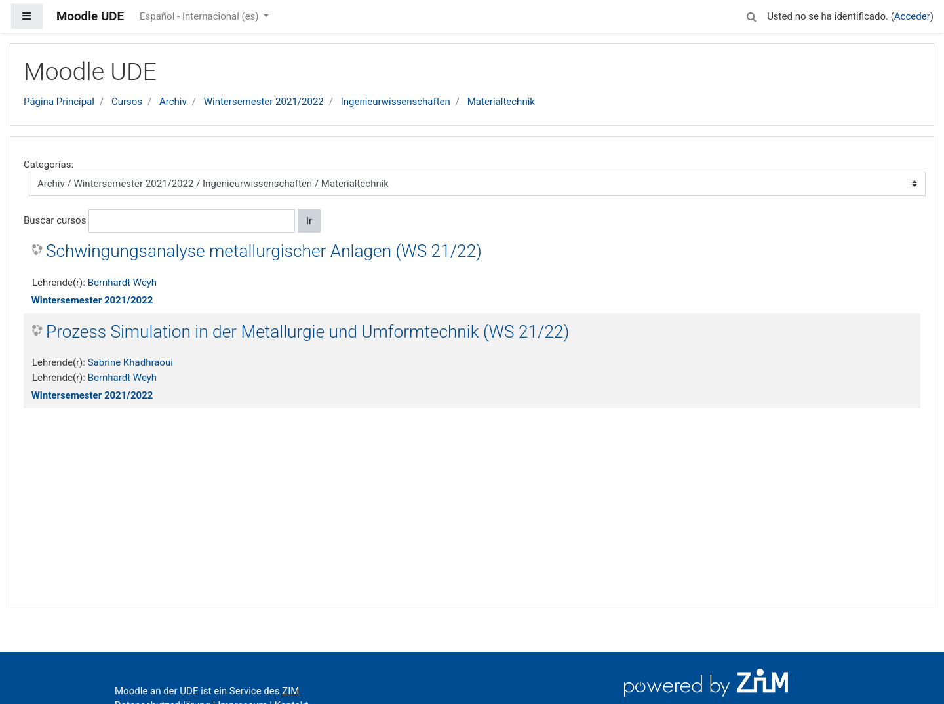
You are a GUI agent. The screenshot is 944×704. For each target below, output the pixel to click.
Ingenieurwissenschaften (395, 102)
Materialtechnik (501, 102)
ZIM (290, 691)
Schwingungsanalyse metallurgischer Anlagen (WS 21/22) (264, 251)
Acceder (912, 16)
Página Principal (59, 102)
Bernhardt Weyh (122, 282)
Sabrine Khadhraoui (130, 362)
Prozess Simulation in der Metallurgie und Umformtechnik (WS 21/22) (307, 332)
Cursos (126, 102)
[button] (751, 15)
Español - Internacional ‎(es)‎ (200, 16)
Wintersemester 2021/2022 (264, 102)
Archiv (173, 102)
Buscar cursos (55, 220)
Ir (309, 221)
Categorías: (48, 164)
